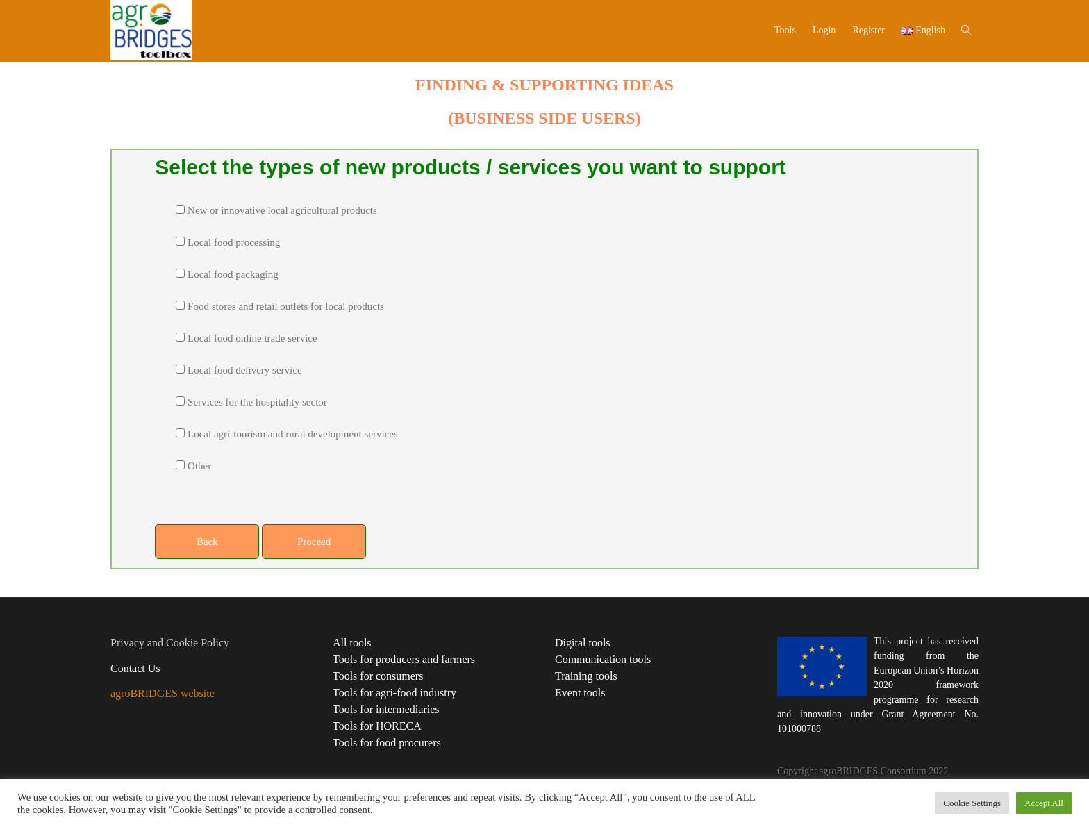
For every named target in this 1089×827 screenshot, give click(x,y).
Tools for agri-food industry (394, 693)
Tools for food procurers (387, 743)
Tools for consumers (378, 676)
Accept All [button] (1043, 803)
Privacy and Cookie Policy (169, 643)
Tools (785, 30)
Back (207, 541)
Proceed (314, 541)
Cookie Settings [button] (972, 803)
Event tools (580, 693)
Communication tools (603, 659)
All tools (352, 643)
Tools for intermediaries (386, 709)
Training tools (586, 676)
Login (824, 30)
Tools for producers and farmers (404, 659)
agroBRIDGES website (162, 693)
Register (868, 30)
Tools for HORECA (377, 726)
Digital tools (582, 643)
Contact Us (135, 668)
